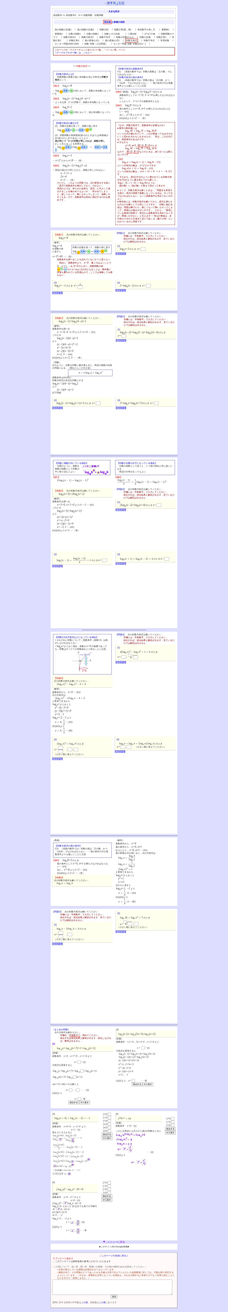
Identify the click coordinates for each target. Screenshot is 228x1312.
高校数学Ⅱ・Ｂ (73, 15)
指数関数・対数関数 (93, 15)
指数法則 (104, 29)
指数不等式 (104, 37)
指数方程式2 (87, 37)
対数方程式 (131, 40)
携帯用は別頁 (115, 3)
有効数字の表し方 (146, 29)
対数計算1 (161, 37)
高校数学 (57, 15)
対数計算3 (74, 40)
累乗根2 (59, 34)
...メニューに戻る (114, 1242)
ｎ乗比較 (133, 34)
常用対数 (164, 40)
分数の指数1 (74, 34)
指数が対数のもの (125, 37)
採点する (120, 253)
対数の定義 (145, 37)
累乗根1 (165, 29)
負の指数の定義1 (63, 29)
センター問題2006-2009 (67, 44)
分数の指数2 (92, 34)
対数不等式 (149, 40)
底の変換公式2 (112, 40)
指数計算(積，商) (123, 29)
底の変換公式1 (92, 40)
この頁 (79, 1305)
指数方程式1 (69, 37)
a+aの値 (150, 34)
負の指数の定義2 (85, 29)
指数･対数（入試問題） (96, 44)
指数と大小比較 (113, 34)
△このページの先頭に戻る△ (114, 1255)
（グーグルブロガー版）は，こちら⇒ (73, 52)
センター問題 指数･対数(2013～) (129, 44)
